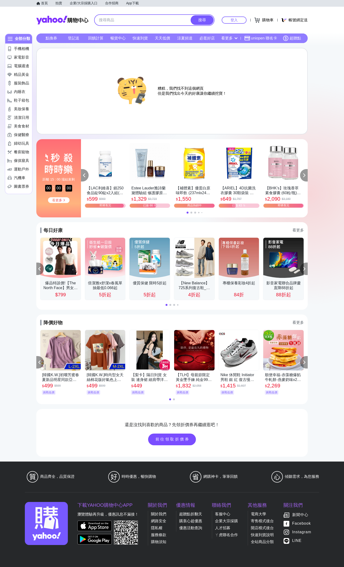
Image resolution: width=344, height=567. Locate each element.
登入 (234, 20)
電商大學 (258, 514)
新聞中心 (300, 515)
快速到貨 (140, 38)
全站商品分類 (262, 542)
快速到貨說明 (262, 535)
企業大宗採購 (226, 521)
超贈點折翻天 (190, 514)
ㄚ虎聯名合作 (226, 535)
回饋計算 (95, 38)
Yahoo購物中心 (62, 20)
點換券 (51, 38)
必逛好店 (207, 38)
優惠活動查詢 (190, 528)
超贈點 (292, 38)
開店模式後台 (262, 528)
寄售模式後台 (262, 521)
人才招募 (222, 528)
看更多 (229, 38)
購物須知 (158, 542)
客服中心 (222, 514)
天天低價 (162, 38)
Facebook (301, 523)
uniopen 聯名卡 (260, 38)
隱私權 (156, 528)
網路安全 (158, 521)
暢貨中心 (118, 38)
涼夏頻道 (185, 38)
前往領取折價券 (173, 439)
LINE (297, 541)
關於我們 (158, 514)
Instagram (301, 532)
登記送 (73, 38)
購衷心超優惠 (190, 521)
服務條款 (158, 535)
